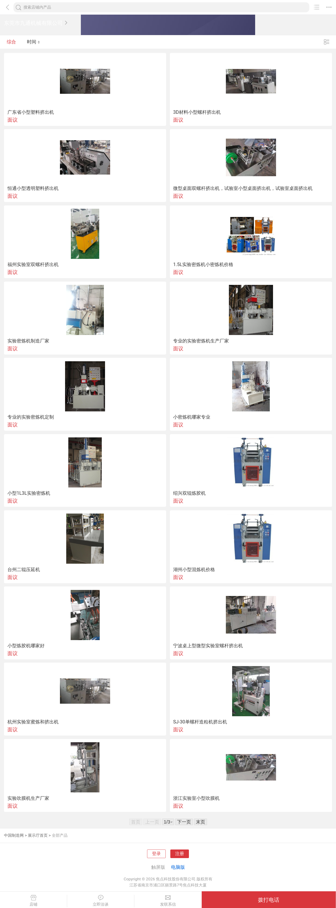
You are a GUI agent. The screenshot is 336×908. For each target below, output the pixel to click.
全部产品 (60, 835)
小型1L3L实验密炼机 (28, 493)
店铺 (33, 901)
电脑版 (178, 867)
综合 (11, 42)
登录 (156, 853)
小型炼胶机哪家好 (26, 645)
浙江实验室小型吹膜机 (196, 798)
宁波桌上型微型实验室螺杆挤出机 (208, 645)
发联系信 (168, 901)
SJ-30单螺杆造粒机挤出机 (200, 721)
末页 (200, 822)
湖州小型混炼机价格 (194, 569)
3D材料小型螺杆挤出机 (197, 112)
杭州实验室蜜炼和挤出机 (33, 721)
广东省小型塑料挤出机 (30, 112)
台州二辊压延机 (23, 569)
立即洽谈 (101, 901)
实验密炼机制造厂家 (28, 340)
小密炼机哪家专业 (191, 417)
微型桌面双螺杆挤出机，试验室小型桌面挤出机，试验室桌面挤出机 (243, 188)
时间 (33, 42)
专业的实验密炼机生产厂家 (201, 340)
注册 (179, 853)
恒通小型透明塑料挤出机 (33, 188)
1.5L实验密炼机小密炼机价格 (203, 264)
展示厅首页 (38, 835)
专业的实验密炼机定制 (30, 417)
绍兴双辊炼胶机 (189, 493)
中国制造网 (14, 835)
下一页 (184, 822)
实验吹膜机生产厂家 (28, 798)
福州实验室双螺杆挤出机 (33, 264)
